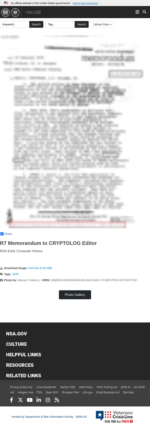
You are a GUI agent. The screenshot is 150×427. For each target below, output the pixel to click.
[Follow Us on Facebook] (11, 400)
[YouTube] (29, 400)
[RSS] (56, 400)
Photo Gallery (75, 295)
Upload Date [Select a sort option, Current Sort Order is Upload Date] (102, 24)
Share (6, 233)
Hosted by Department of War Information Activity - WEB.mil (49, 416)
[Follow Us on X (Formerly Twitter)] (20, 400)
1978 (15, 274)
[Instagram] (47, 400)
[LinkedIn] (38, 400)
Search (36, 24)
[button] (87, 3)
